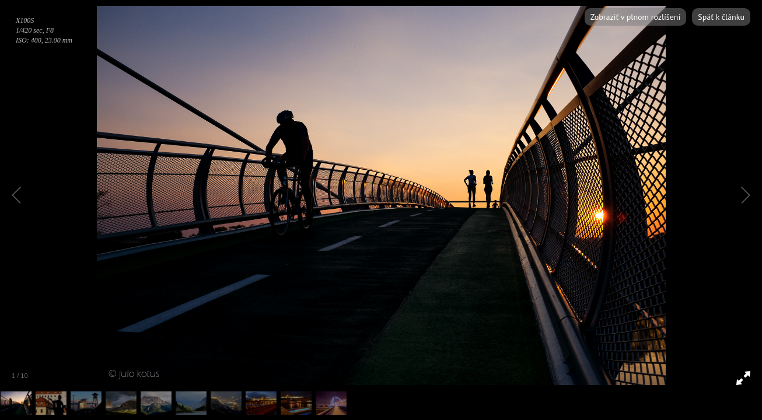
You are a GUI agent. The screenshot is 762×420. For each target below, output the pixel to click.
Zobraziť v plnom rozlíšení (635, 17)
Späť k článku (721, 17)
